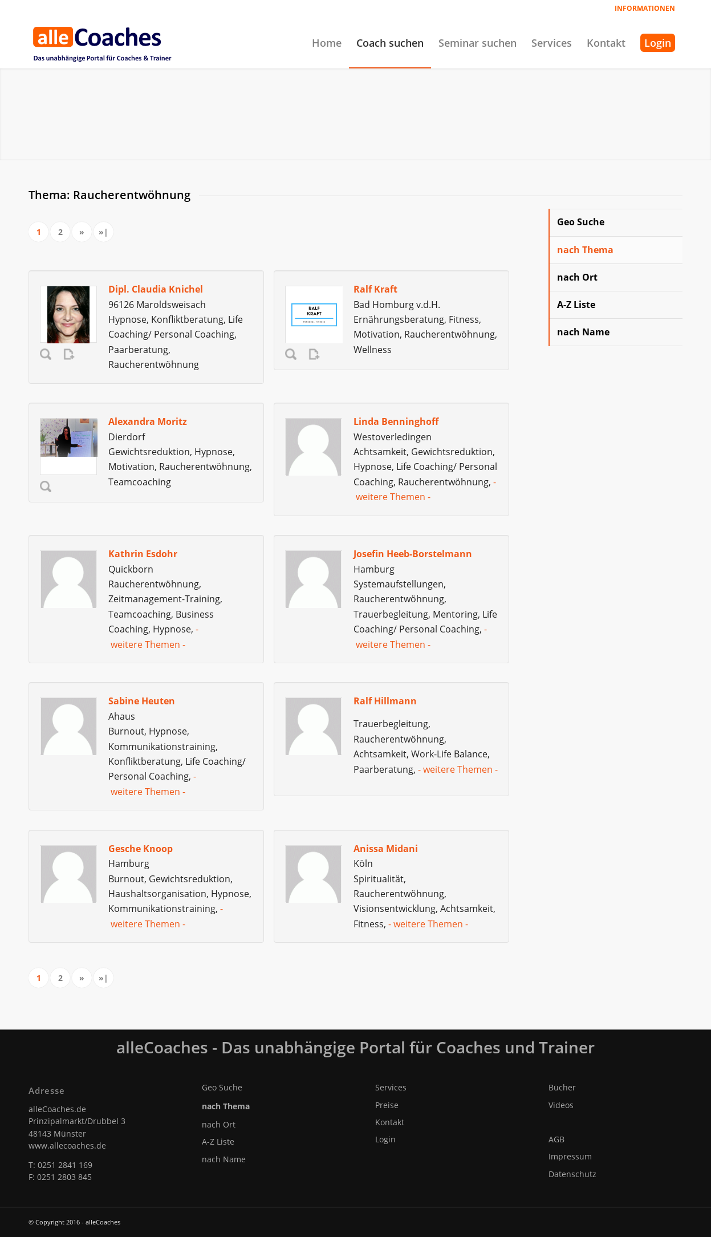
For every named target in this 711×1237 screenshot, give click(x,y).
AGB (556, 1139)
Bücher (562, 1087)
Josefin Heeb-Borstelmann (413, 553)
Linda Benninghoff (396, 421)
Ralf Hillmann (385, 701)
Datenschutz (572, 1174)
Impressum (570, 1156)
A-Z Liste (576, 304)
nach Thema (585, 250)
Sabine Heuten (141, 701)
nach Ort (577, 277)
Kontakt (389, 1122)
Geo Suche (580, 222)
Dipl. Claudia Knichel (155, 289)
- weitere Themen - (458, 769)
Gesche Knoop (140, 848)
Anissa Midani (386, 848)
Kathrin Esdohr (142, 553)
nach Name (583, 332)
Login (385, 1139)
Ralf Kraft (375, 289)
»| (103, 231)
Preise (387, 1105)
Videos (561, 1105)
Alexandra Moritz (147, 421)
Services (391, 1087)
